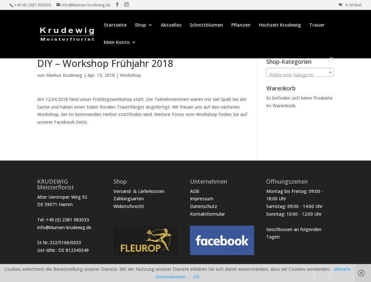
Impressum (201, 198)
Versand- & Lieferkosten (138, 191)
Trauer (317, 25)
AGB (194, 191)
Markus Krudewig (64, 75)
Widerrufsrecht (128, 206)
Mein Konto (117, 42)
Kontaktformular (207, 214)
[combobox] (300, 72)
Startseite (115, 25)
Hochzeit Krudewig (280, 25)
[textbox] (300, 75)
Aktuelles (171, 25)
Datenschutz (203, 206)
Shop (140, 25)
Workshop (130, 75)
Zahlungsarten (128, 198)
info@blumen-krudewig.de (64, 227)
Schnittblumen (206, 25)
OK (196, 277)
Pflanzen (241, 25)
